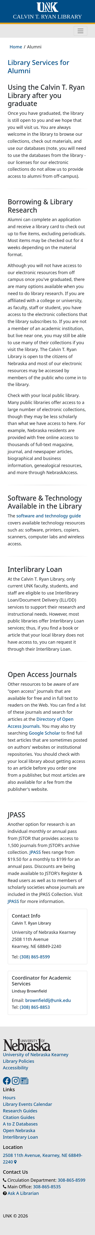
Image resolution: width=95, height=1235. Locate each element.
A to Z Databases (20, 1124)
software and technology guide (48, 516)
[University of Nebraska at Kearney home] (47, 7)
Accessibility (15, 1068)
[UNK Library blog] (24, 1082)
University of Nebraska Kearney (35, 1054)
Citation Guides (19, 1117)
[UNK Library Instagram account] (16, 1082)
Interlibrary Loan (20, 1137)
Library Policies (18, 1061)
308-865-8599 (72, 1180)
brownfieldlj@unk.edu (48, 1000)
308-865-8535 (47, 1187)
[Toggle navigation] (80, 31)
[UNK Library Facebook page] (7, 1082)
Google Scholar (44, 733)
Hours (9, 1097)
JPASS (35, 852)
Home (16, 47)
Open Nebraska (19, 1130)
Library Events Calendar (27, 1104)
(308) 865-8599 (35, 957)
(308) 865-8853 (35, 1007)
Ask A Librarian (23, 1193)
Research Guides (20, 1111)
